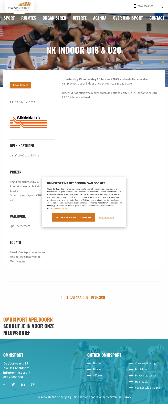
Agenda (99, 18)
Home (97, 363)
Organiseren (54, 18)
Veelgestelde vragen (147, 387)
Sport (9, 18)
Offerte (80, 18)
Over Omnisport (128, 18)
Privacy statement (146, 375)
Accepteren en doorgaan (73, 217)
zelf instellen (106, 217)
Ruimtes (28, 18)
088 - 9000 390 (143, 6)
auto (22, 261)
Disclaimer (141, 369)
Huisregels (141, 381)
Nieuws (97, 369)
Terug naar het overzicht (84, 297)
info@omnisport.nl (16, 372)
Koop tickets (20, 85)
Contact (156, 18)
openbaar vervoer (31, 257)
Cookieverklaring (145, 363)
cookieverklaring (59, 208)
